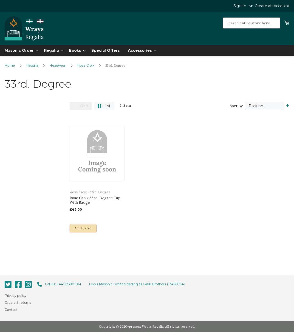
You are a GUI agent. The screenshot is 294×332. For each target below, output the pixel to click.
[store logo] (24, 28)
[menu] (147, 50)
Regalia (32, 65)
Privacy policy (15, 296)
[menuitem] (20, 50)
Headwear (58, 65)
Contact (11, 309)
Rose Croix (86, 65)
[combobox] (251, 23)
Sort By (236, 105)
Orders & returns (18, 303)
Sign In (240, 6)
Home (10, 65)
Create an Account (272, 6)
